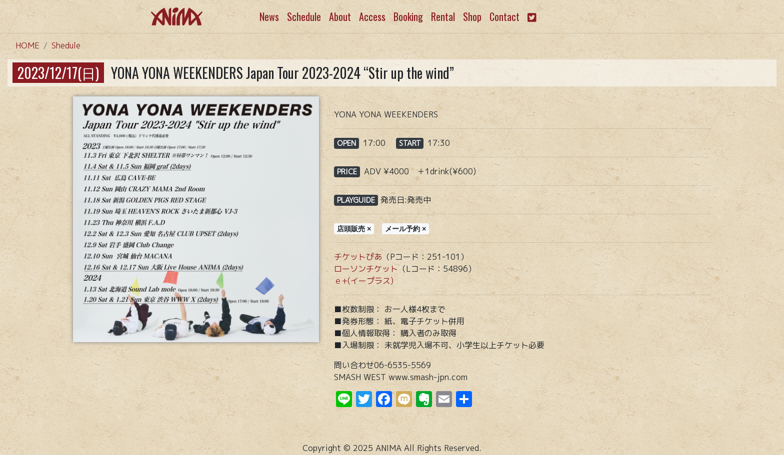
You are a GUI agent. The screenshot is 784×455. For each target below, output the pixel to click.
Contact (505, 16)
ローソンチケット (366, 268)
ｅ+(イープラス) (364, 280)
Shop (472, 16)
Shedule (66, 45)
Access (372, 16)
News (269, 16)
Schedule (304, 16)
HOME (28, 45)
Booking (408, 16)
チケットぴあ (358, 256)
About (340, 16)
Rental (443, 16)
